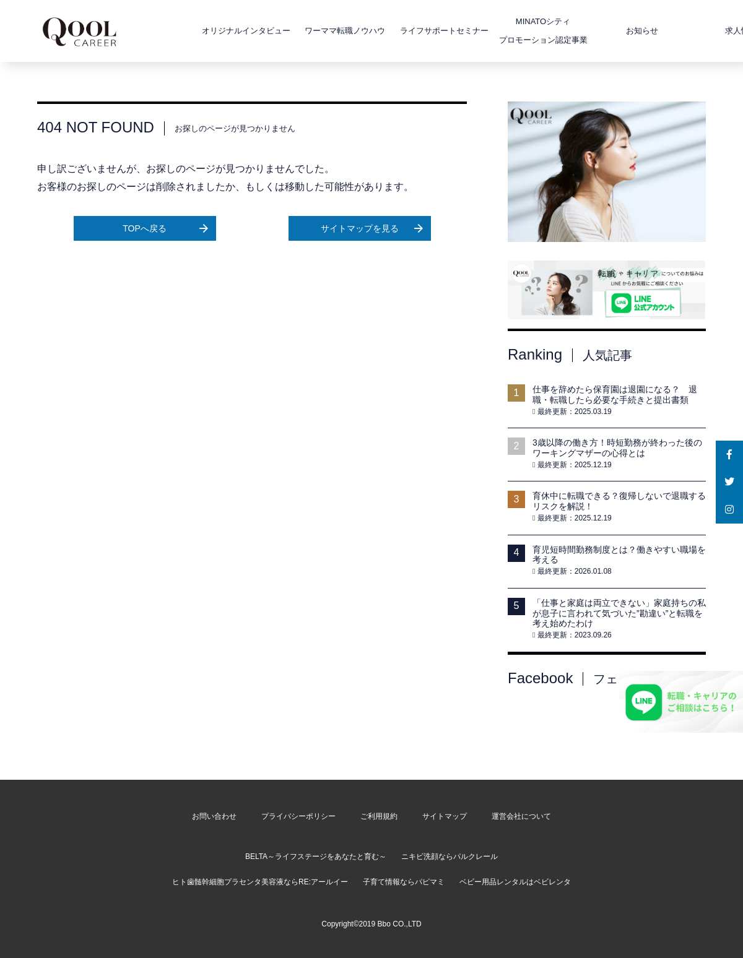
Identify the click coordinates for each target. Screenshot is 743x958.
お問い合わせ (214, 816)
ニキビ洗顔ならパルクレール (449, 856)
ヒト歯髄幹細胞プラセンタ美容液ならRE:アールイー (260, 882)
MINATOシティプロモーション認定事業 (506, 31)
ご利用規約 (379, 816)
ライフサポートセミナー (407, 30)
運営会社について (521, 816)
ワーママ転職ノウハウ (307, 30)
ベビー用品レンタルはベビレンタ (515, 882)
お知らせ (605, 30)
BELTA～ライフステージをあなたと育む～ (315, 856)
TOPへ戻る (165, 228)
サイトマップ (444, 816)
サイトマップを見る (372, 228)
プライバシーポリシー (298, 816)
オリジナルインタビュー (209, 30)
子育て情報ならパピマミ (404, 882)
